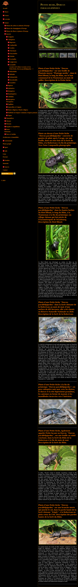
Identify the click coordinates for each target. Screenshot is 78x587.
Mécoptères (11, 99)
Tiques (10, 115)
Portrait (5, 157)
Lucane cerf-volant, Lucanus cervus (20, 67)
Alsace (6, 12)
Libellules (11, 96)
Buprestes (12, 42)
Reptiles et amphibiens (13, 126)
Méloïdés (12, 74)
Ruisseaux (7, 131)
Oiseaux (8, 121)
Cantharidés (13, 45)
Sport (6, 147)
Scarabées (12, 82)
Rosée (8, 129)
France (7, 15)
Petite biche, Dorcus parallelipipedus (21, 69)
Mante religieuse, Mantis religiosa (18, 110)
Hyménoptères (12, 94)
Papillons (10, 104)
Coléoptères (11, 39)
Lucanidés (13, 64)
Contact (5, 170)
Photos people (7, 144)
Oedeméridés (13, 77)
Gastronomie (8, 140)
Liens (4, 154)
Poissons (8, 124)
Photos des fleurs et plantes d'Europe (17, 31)
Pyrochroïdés (13, 80)
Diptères (10, 85)
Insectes (8, 34)
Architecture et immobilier (11, 137)
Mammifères (10, 118)
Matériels (5, 163)
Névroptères (9, 101)
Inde (6, 151)
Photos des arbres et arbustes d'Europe (18, 25)
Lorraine (7, 19)
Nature (7, 23)
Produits (7, 160)
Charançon (13, 50)
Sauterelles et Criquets (14, 107)
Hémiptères (11, 91)
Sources (7, 167)
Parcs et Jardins (11, 134)
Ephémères (11, 88)
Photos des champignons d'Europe (16, 28)
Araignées (11, 37)
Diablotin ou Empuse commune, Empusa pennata (22, 112)
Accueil (5, 8)
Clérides (12, 56)
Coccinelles (13, 59)
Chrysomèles (13, 53)
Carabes (12, 48)
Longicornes (13, 62)
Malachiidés (13, 71)
